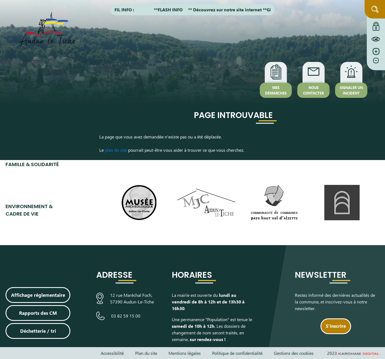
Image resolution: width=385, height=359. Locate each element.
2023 (353, 353)
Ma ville (16, 80)
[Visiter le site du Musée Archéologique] (139, 202)
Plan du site (146, 353)
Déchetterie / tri (38, 331)
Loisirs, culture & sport (29, 259)
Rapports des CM (38, 313)
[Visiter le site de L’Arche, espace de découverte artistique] (342, 202)
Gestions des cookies (294, 353)
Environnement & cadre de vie (29, 210)
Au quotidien (23, 122)
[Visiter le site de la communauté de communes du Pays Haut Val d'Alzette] (274, 202)
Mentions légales (185, 353)
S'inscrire (336, 326)
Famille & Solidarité (32, 164)
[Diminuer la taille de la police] (376, 63)
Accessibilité (112, 353)
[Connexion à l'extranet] (376, 25)
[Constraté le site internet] (376, 39)
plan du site (116, 150)
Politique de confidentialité (237, 353)
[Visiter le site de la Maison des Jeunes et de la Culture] (206, 202)
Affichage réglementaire (38, 295)
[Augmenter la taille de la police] (376, 51)
